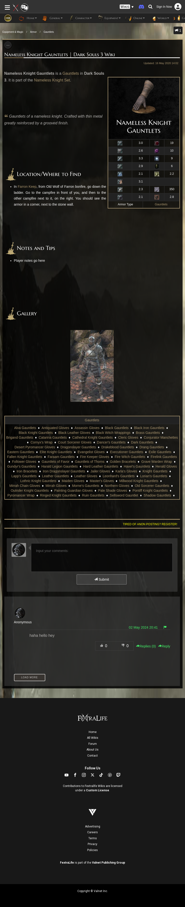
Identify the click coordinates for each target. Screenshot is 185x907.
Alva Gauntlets (25, 428)
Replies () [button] (146, 646)
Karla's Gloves (126, 471)
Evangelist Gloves (91, 452)
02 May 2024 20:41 (143, 627)
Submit (101, 579)
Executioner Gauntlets (126, 452)
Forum (92, 744)
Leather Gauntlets (55, 476)
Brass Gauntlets (148, 433)
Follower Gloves (24, 462)
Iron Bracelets (27, 471)
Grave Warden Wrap (156, 462)
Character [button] (79, 18)
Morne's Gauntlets (85, 486)
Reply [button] (164, 646)
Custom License (97, 790)
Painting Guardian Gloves (73, 490)
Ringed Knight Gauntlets (58, 495)
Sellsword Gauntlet (124, 495)
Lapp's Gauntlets (24, 476)
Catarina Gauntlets (53, 437)
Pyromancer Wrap (21, 495)
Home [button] (28, 18)
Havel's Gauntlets (137, 466)
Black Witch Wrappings (113, 433)
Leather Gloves (85, 476)
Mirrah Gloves (56, 486)
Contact (92, 755)
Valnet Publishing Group (108, 862)
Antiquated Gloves (55, 428)
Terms (92, 838)
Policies (92, 850)
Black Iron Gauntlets (149, 428)
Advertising (92, 826)
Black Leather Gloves (74, 433)
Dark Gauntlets (142, 442)
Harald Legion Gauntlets (59, 466)
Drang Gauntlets (151, 447)
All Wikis (92, 737)
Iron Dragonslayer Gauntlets (64, 471)
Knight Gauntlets (155, 471)
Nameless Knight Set (52, 80)
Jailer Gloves (100, 471)
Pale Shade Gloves (112, 490)
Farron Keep (27, 186)
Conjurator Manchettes (161, 437)
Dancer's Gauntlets (111, 442)
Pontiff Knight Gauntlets (150, 490)
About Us (92, 749)
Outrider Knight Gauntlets (30, 490)
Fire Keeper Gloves (94, 457)
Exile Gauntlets (160, 452)
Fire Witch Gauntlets (130, 457)
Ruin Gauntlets (93, 495)
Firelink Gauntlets (164, 457)
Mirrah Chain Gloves (24, 486)
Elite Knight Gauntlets (56, 452)
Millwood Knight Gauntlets (138, 481)
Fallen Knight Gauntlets (24, 457)
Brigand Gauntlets (19, 437)
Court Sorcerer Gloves (75, 442)
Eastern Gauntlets (20, 452)
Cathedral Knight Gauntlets (92, 437)
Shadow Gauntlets (157, 495)
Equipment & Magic (12, 32)
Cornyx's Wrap (42, 442)
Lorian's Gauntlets (153, 476)
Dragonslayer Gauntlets (78, 447)
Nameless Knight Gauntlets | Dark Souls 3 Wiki (59, 54)
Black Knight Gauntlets (36, 433)
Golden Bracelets (123, 462)
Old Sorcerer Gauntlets (152, 486)
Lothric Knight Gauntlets (38, 481)
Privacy (92, 844)
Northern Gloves (117, 486)
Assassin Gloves (87, 428)
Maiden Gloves (73, 481)
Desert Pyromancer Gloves (34, 447)
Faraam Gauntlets (61, 457)
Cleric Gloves (128, 437)
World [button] (159, 18)
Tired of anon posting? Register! (150, 524)
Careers (92, 832)
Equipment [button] (109, 18)
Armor (33, 32)
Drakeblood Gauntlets (117, 447)
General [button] (52, 18)
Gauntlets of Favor (55, 462)
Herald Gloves (166, 466)
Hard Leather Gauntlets (100, 466)
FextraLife (67, 862)
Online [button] (135, 18)
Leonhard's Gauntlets (119, 476)
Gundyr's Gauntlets (21, 466)
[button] (126, 7)
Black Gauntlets (117, 428)
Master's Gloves (102, 481)
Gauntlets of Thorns (90, 462)
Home (93, 732)
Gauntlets (49, 32)
